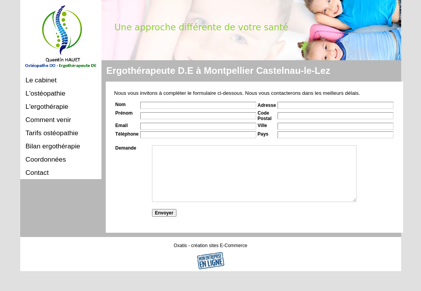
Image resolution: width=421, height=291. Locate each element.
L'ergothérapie (47, 106)
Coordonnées (46, 159)
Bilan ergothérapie (53, 146)
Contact (37, 172)
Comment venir (48, 120)
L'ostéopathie (46, 93)
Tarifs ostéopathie (52, 133)
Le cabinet (41, 80)
